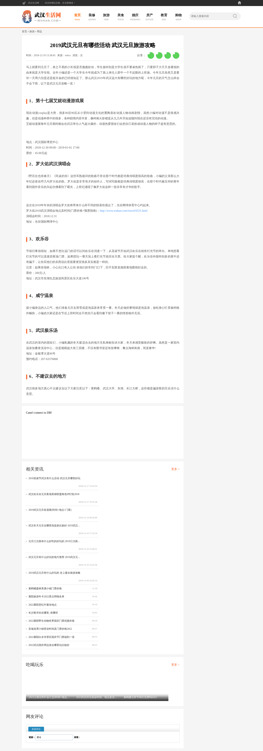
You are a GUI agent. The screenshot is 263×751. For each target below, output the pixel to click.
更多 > (175, 469)
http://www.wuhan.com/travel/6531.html (124, 210)
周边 (39, 31)
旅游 (32, 31)
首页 (24, 31)
